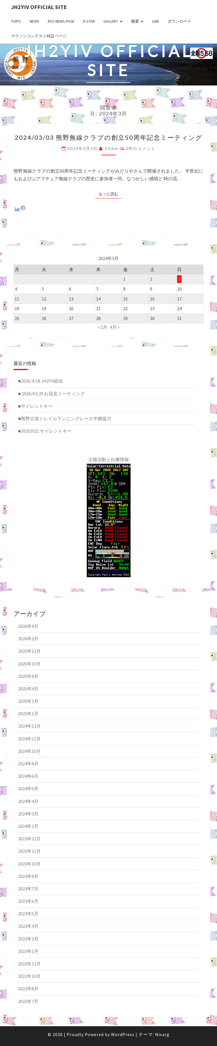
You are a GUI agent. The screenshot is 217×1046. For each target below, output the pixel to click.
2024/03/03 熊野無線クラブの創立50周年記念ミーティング (109, 137)
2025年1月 (28, 713)
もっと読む (110, 193)
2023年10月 (29, 864)
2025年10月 (29, 664)
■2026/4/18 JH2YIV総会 (40, 381)
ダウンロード (179, 21)
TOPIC (16, 21)
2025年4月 (28, 688)
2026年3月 (28, 638)
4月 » (115, 327)
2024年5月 (28, 788)
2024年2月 (28, 826)
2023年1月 (28, 951)
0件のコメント (141, 148)
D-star (89, 21)
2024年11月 (29, 739)
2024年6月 (28, 776)
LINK (155, 21)
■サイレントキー (35, 406)
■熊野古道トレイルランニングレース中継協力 (64, 418)
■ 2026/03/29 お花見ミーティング (51, 393)
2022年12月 (29, 963)
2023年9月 (28, 876)
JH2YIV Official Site (39, 6)
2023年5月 (28, 913)
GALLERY (110, 21)
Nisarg (162, 1034)
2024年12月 (29, 726)
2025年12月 (29, 651)
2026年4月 (28, 626)
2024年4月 (28, 801)
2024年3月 (28, 814)
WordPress (122, 1034)
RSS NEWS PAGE (61, 21)
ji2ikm (111, 148)
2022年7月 (28, 1001)
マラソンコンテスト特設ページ (38, 35)
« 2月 (102, 327)
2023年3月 (28, 939)
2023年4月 (28, 926)
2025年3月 (28, 701)
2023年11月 (29, 851)
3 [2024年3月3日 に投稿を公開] (179, 279)
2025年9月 (28, 676)
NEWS (34, 21)
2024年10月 (29, 751)
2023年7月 (28, 889)
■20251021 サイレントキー (44, 431)
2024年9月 (28, 763)
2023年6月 (28, 901)
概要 (135, 21)
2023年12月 (29, 838)
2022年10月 (29, 976)
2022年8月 (28, 988)
